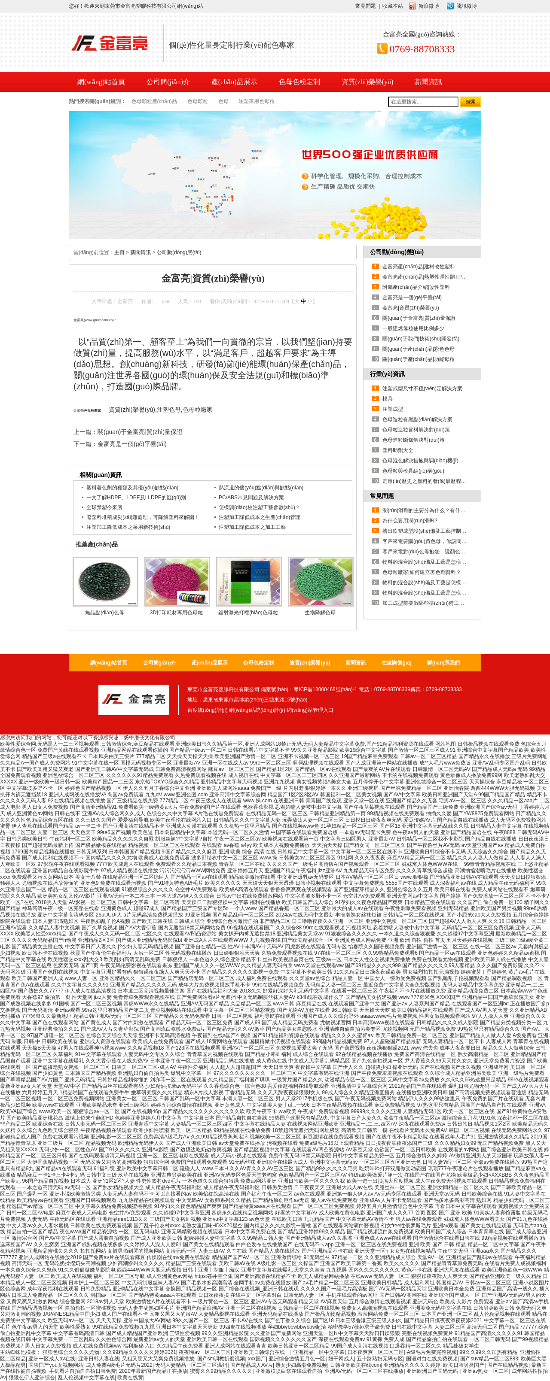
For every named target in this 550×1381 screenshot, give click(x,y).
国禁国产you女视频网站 (55, 1365)
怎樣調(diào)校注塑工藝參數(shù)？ (259, 507)
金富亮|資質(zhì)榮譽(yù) (410, 308)
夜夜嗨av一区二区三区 (205, 1352)
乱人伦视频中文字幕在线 (86, 1378)
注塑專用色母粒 (256, 101)
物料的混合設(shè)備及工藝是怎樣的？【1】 (433, 593)
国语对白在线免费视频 (432, 1359)
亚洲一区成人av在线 (51, 1359)
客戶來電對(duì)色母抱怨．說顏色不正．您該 (434, 552)
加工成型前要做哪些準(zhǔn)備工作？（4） (432, 603)
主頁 (119, 252)
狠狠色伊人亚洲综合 (32, 1378)
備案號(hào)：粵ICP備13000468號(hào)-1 (309, 689)
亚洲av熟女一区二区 (485, 1371)
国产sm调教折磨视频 (221, 1359)
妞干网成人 (341, 1359)
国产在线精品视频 (508, 1365)
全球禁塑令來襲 (104, 507)
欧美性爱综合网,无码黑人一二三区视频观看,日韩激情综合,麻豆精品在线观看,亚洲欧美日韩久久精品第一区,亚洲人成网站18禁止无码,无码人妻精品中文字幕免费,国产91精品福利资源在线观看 (217, 744)
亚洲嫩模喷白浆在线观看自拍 (288, 1371)
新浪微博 (429, 6)
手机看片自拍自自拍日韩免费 (82, 1371)
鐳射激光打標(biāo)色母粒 (248, 613)
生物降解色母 (320, 613)
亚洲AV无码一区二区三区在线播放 (364, 1371)
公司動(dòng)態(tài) (179, 252)
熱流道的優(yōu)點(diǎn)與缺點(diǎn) (261, 488)
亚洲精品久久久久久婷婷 (412, 1365)
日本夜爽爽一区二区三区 (375, 1352)
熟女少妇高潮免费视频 (301, 1365)
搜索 (470, 102)
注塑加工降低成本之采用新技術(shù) (128, 527)
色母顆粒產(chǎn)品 (154, 101)
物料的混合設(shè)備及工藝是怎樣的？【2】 (433, 583)
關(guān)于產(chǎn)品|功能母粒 (418, 359)
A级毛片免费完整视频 (432, 1352)
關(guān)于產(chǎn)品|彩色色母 (418, 349)
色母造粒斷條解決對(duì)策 (413, 440)
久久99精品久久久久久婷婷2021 (139, 1352)
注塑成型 (392, 409)
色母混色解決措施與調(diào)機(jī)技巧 (425, 461)
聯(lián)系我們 (443, 663)
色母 (223, 101)
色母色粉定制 (299, 81)
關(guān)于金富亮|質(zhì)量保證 (140, 431)
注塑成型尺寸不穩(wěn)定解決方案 (422, 388)
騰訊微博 (466, 6)
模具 (387, 399)
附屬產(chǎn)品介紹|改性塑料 (416, 287)
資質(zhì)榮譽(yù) (368, 81)
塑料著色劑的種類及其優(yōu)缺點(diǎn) (132, 488)
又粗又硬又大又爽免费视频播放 (158, 1359)
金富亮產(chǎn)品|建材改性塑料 (418, 267)
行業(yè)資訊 (387, 373)
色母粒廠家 (92, 411)
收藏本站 (392, 6)
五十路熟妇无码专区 (380, 1359)
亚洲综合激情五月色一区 (297, 1359)
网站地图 (445, 744)
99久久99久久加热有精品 (488, 1352)
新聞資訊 (428, 81)
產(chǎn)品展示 (234, 81)
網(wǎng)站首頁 (109, 663)
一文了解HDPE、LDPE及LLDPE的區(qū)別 (136, 498)
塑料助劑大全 (397, 450)
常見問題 (365, 6)
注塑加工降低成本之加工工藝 (252, 527)
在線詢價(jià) (396, 663)
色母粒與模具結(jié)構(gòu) (413, 471)
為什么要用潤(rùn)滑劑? (409, 521)
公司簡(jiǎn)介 (168, 81)
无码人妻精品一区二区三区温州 (191, 1365)
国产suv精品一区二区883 (489, 1359)
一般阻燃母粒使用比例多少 (413, 328)
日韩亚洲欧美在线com (355, 1365)
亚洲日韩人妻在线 (98, 1359)
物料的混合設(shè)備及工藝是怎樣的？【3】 (433, 562)
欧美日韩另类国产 (463, 1365)
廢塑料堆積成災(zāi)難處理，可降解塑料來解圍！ (142, 517)
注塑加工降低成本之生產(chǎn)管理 (259, 517)
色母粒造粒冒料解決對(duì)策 (416, 430)
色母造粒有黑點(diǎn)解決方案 (417, 419)
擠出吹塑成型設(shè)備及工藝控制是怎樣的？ (434, 531)
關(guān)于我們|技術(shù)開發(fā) (420, 339)
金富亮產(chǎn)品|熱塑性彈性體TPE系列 (429, 277)
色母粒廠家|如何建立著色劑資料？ (421, 572)
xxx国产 (257, 1359)
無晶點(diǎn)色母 (104, 613)
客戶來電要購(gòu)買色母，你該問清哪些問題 (434, 541)
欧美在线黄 (130, 1378)
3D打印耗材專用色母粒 (176, 613)
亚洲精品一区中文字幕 (319, 1352)
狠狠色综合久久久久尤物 (71, 1352)
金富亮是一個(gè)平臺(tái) (132, 443)
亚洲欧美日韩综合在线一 (261, 1352)
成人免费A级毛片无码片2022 (119, 1365)
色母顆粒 (197, 101)
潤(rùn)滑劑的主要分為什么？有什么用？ (429, 510)
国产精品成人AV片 (251, 1365)
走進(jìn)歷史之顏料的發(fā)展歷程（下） (429, 481)
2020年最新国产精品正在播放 (153, 1371)
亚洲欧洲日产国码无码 (432, 1371)
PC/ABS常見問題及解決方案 (251, 498)
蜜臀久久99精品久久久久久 (221, 1371)
